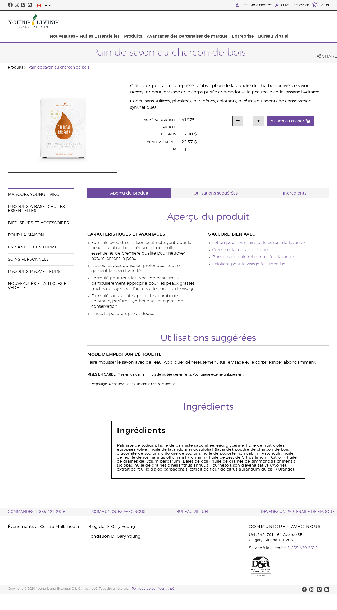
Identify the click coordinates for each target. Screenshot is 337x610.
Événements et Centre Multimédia (43, 527)
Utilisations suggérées (216, 193)
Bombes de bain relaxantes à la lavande (253, 257)
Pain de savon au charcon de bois (58, 67)
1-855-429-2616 (303, 548)
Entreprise (283, 21)
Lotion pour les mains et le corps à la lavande (258, 243)
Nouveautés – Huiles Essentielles (129, 21)
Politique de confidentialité (153, 588)
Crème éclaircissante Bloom (241, 250)
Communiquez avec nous (118, 512)
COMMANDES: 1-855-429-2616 (37, 512)
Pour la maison (26, 235)
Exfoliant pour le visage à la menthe (248, 264)
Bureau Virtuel (192, 512)
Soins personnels (28, 259)
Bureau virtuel (312, 21)
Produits (176, 21)
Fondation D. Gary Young (114, 536)
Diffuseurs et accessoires (38, 223)
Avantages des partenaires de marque (228, 21)
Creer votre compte (254, 5)
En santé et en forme (32, 247)
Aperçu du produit (129, 193)
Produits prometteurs (34, 272)
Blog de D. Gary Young (111, 527)
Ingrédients (294, 193)
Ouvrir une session (292, 5)
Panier (320, 5)
